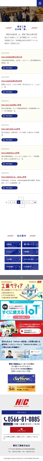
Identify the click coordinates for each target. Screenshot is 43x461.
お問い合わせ (21, 431)
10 (35, 202)
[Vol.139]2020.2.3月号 (10, 153)
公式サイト (36, 355)
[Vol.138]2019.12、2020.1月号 (13, 177)
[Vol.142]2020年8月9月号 (11, 81)
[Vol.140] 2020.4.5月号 (10, 129)
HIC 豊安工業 (12, 4)
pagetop (21, 277)
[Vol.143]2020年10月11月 (11, 57)
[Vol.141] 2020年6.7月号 (11, 105)
